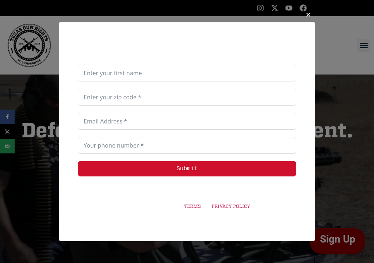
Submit (187, 169)
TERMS (192, 207)
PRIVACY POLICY (230, 207)
